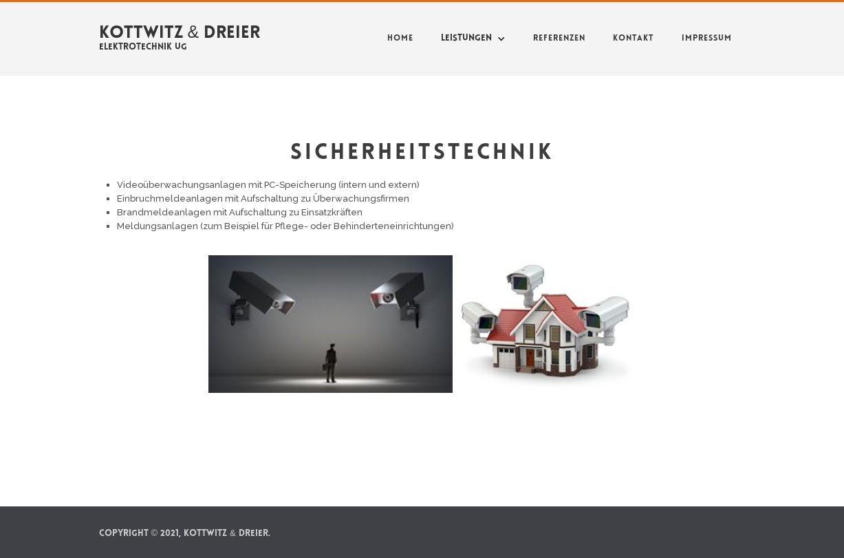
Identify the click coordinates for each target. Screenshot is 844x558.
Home (400, 38)
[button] (473, 38)
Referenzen (559, 38)
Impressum (707, 38)
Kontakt (633, 38)
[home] (180, 35)
